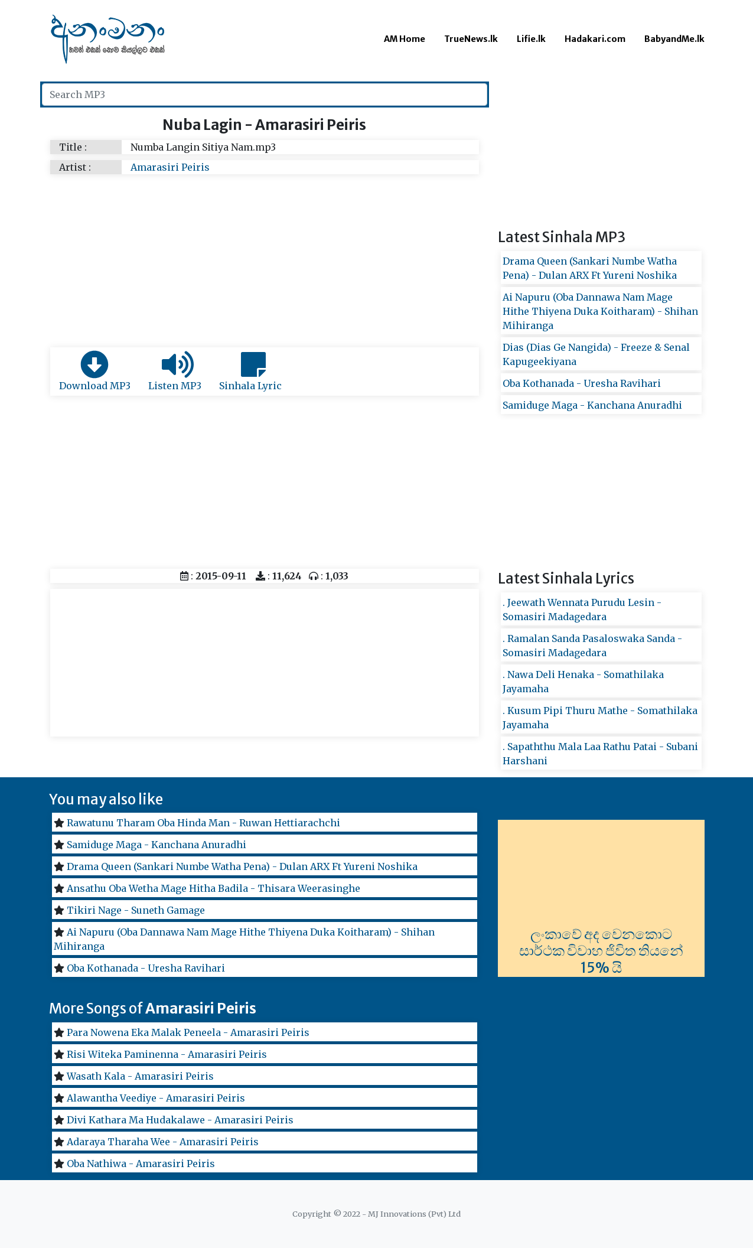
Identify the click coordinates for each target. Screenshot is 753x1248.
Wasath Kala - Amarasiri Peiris (140, 1076)
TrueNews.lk (471, 39)
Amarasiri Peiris (170, 167)
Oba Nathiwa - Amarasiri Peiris (141, 1163)
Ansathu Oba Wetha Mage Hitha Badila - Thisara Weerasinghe (213, 888)
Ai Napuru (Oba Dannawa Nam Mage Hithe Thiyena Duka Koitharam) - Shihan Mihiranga (600, 311)
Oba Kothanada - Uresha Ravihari (582, 383)
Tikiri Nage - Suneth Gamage (136, 910)
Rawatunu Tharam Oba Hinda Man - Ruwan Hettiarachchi (203, 823)
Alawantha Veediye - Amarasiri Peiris (156, 1098)
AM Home (404, 39)
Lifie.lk (531, 39)
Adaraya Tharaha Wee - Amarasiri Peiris (163, 1142)
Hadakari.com (595, 39)
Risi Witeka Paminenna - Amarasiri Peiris (167, 1054)
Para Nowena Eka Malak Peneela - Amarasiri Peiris (188, 1032)
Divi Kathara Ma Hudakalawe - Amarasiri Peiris (180, 1120)
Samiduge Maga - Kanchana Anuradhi (592, 405)
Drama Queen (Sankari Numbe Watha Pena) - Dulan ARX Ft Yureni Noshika (242, 866)
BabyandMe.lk (674, 39)
